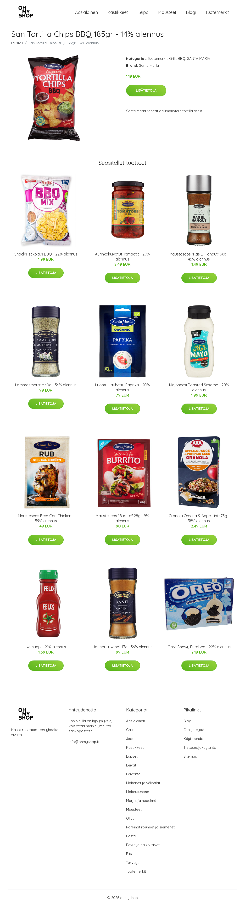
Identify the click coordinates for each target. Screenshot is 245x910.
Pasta (131, 840)
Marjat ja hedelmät (141, 804)
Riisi (129, 857)
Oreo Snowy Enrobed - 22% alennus (199, 651)
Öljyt (130, 822)
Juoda (131, 742)
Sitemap (190, 760)
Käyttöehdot (194, 742)
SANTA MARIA (198, 62)
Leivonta (133, 778)
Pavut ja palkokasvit (143, 849)
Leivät (131, 769)
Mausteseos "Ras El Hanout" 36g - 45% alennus (199, 261)
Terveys (132, 866)
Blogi (191, 14)
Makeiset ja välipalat (143, 787)
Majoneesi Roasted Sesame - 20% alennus (199, 391)
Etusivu (17, 47)
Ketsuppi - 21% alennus (46, 651)
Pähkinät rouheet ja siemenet (150, 831)
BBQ (181, 62)
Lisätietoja (146, 94)
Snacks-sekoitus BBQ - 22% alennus (45, 258)
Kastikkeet (117, 14)
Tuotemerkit (217, 14)
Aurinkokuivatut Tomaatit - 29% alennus (122, 261)
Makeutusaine (137, 795)
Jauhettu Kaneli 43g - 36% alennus (122, 651)
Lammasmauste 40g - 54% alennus (46, 389)
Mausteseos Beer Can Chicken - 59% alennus (46, 522)
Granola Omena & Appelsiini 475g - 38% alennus (199, 522)
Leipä (143, 14)
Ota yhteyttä (194, 734)
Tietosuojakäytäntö (200, 751)
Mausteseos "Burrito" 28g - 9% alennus (122, 522)
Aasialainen (86, 14)
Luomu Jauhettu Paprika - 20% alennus (122, 391)
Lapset (132, 760)
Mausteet (167, 14)
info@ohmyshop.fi (84, 746)
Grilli (172, 62)
